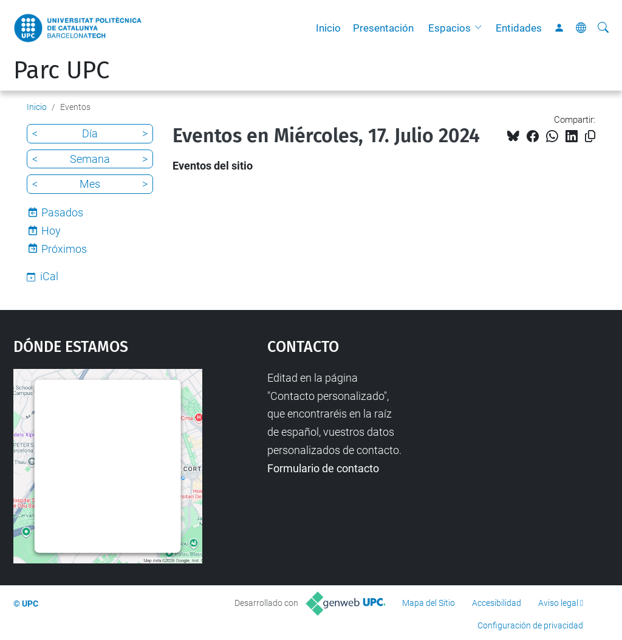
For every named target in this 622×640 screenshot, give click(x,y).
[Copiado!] (590, 136)
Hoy (51, 230)
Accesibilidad (496, 603)
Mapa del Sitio (428, 603)
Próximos (64, 249)
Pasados (62, 212)
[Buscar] (603, 28)
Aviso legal (558, 603)
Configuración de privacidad (530, 625)
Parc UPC (61, 70)
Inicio (328, 28)
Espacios (449, 28)
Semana (90, 159)
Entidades (519, 28)
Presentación (383, 28)
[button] (481, 28)
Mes (90, 183)
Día (90, 133)
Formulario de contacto (323, 468)
